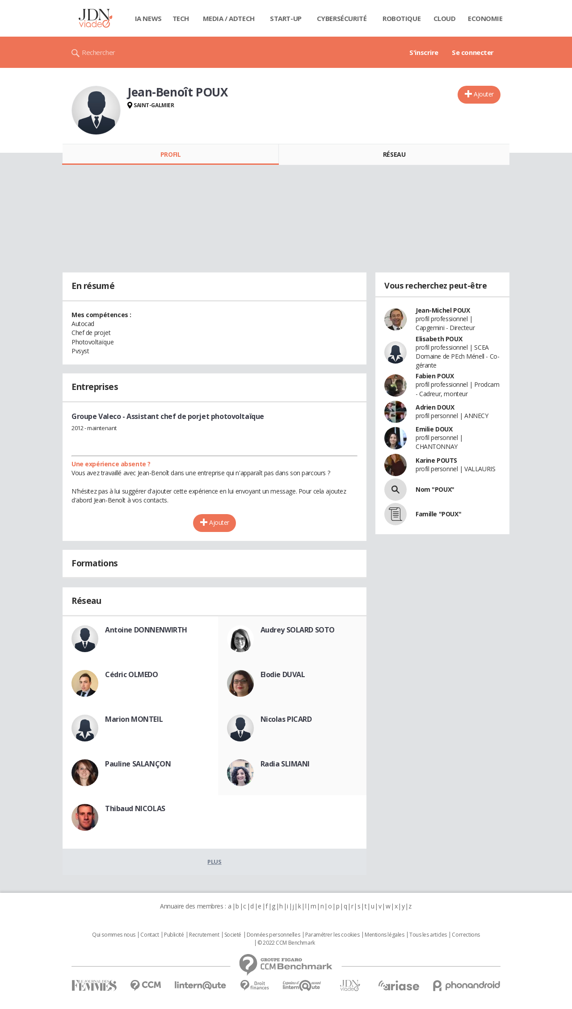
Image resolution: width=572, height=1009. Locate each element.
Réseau (394, 154)
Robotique (402, 18)
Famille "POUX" (438, 514)
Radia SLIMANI (285, 764)
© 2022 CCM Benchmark (286, 943)
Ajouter (484, 94)
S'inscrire (423, 52)
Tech (180, 18)
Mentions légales (384, 935)
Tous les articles (428, 935)
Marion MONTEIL (134, 719)
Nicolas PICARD (286, 719)
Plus (214, 862)
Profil (170, 154)
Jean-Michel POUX (443, 310)
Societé (232, 935)
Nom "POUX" (435, 489)
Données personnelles (273, 935)
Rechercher (98, 52)
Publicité (174, 935)
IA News (148, 18)
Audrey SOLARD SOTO (298, 630)
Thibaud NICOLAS (135, 808)
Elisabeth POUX (439, 339)
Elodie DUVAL (283, 674)
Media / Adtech (229, 18)
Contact (149, 935)
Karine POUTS (436, 460)
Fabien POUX (435, 376)
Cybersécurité (342, 18)
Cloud (444, 18)
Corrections (465, 935)
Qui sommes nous (113, 935)
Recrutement (204, 935)
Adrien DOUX (435, 407)
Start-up (286, 18)
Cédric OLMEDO (131, 674)
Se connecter (473, 52)
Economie (485, 18)
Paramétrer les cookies (332, 935)
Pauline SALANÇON (138, 764)
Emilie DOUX (434, 429)
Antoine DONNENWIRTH (146, 630)
